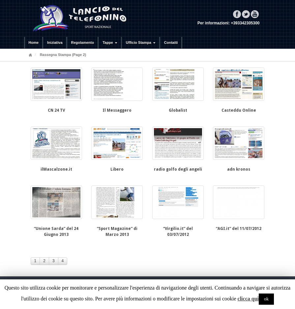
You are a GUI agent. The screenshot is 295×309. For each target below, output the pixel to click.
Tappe (111, 42)
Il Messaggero (117, 110)
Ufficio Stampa (141, 42)
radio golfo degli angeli (178, 169)
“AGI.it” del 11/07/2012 (238, 228)
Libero (117, 169)
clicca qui (248, 298)
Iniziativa (54, 42)
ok (266, 298)
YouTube (255, 14)
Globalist (178, 110)
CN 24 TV (56, 110)
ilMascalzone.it (56, 169)
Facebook (237, 14)
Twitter (246, 14)
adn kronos (238, 169)
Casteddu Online (238, 110)
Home (34, 42)
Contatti (171, 42)
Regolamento (82, 42)
